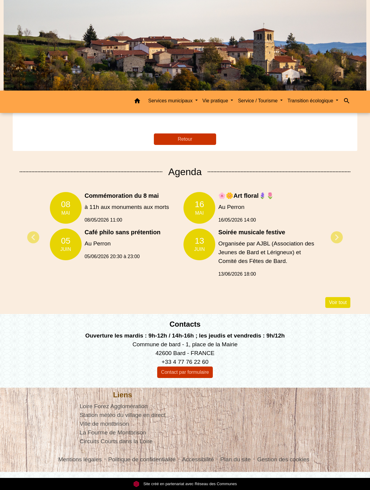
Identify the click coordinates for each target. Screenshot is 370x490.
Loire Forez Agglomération (114, 406)
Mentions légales (80, 459)
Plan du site (235, 459)
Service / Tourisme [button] (258, 100)
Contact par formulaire (185, 372)
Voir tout (338, 302)
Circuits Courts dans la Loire (116, 441)
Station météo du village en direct (123, 415)
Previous (33, 237)
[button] (137, 102)
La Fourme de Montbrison (113, 432)
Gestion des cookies (283, 459)
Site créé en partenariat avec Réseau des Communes (185, 484)
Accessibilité (198, 459)
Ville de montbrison (104, 424)
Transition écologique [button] (311, 100)
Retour (185, 139)
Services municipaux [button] (171, 100)
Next (337, 237)
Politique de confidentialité (142, 459)
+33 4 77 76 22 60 (184, 362)
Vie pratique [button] (216, 100)
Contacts (185, 324)
